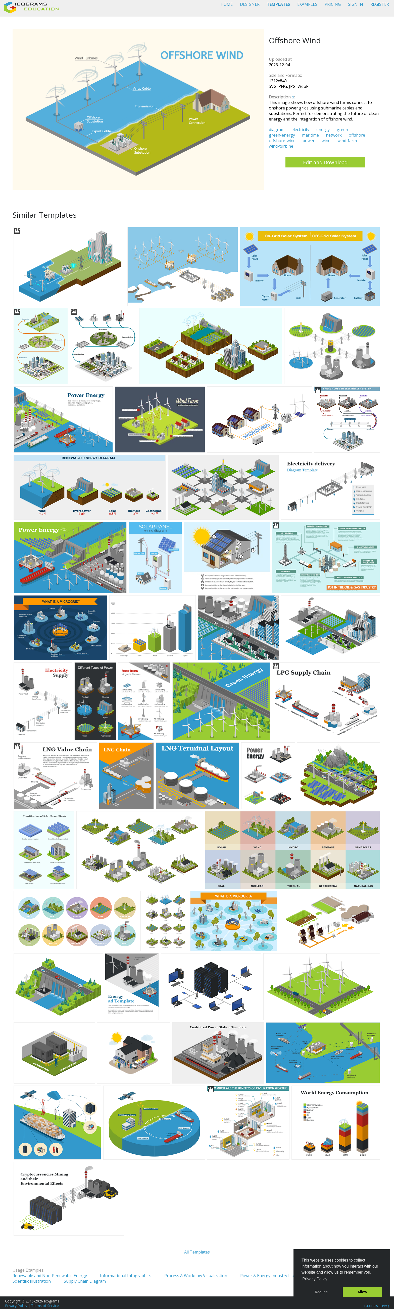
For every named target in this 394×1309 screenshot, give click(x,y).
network (334, 135)
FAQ (385, 1305)
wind (326, 140)
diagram (276, 129)
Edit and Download (325, 162)
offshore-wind (282, 140)
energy (323, 129)
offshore (357, 135)
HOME (227, 4)
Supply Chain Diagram (85, 1281)
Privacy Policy (16, 1305)
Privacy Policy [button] (314, 1279)
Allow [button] (362, 1292)
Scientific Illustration (32, 1281)
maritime (310, 135)
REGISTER (379, 4)
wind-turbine (281, 146)
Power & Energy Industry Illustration (274, 1275)
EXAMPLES (307, 4)
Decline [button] (321, 1292)
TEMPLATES (278, 4)
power (309, 140)
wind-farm (347, 140)
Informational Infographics (125, 1275)
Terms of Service (45, 1305)
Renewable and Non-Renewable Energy (50, 1275)
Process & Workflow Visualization (195, 1275)
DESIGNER (250, 4)
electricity (300, 129)
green (342, 129)
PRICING (333, 4)
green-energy (282, 135)
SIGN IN (355, 4)
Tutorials (371, 1305)
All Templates (197, 1252)
